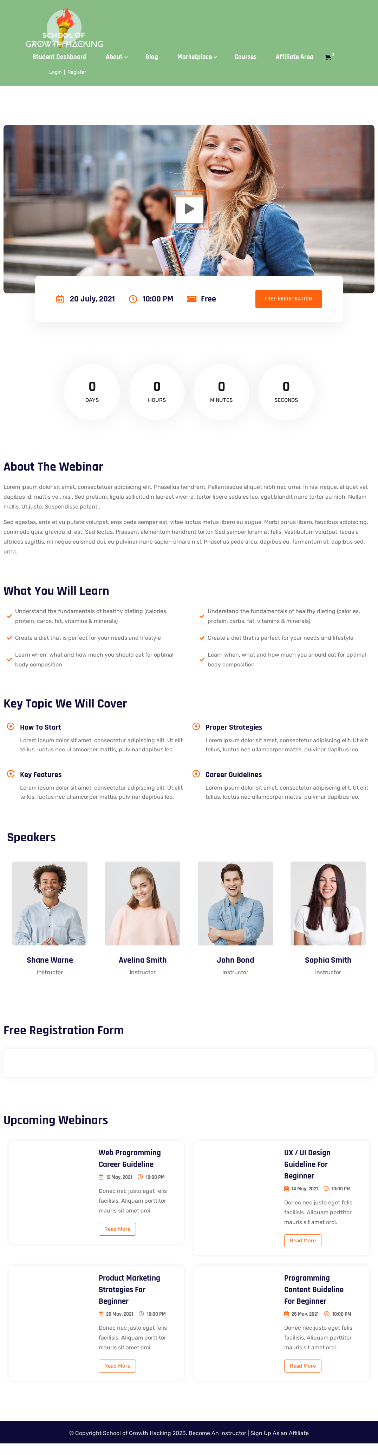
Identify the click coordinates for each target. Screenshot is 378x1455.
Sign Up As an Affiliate (279, 1444)
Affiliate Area (294, 57)
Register (76, 72)
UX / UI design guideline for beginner (308, 1166)
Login (55, 72)
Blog (151, 57)
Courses (245, 57)
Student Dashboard (59, 57)
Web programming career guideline (131, 1160)
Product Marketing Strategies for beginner (130, 1292)
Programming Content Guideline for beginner (315, 1292)
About (114, 57)
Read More (117, 1231)
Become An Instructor (217, 1444)
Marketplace (194, 57)
